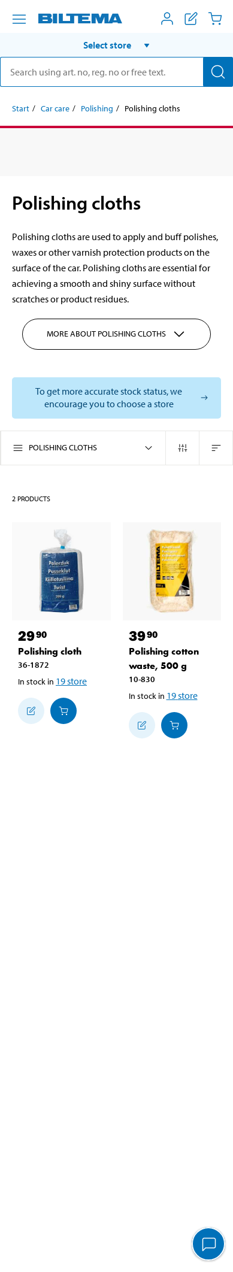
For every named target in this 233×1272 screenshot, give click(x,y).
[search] (116, 72)
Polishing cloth (49, 651)
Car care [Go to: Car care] (55, 108)
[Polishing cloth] (61, 571)
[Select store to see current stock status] (116, 398)
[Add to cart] (63, 711)
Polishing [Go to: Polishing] (97, 108)
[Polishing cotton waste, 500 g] (172, 571)
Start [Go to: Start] (20, 108)
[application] (209, 1245)
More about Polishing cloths (116, 334)
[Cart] (215, 18)
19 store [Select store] (71, 681)
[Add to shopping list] (31, 711)
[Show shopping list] (191, 18)
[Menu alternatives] (19, 19)
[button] (116, 45)
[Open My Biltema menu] (167, 18)
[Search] (218, 72)
